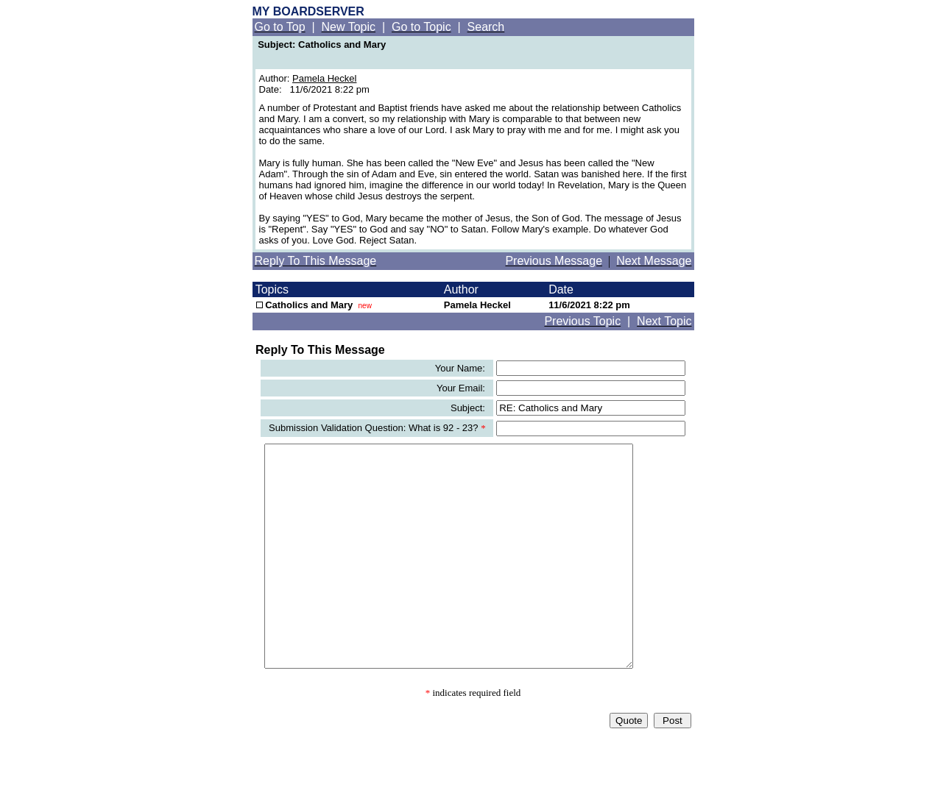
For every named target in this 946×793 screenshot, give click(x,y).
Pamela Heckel (324, 78)
